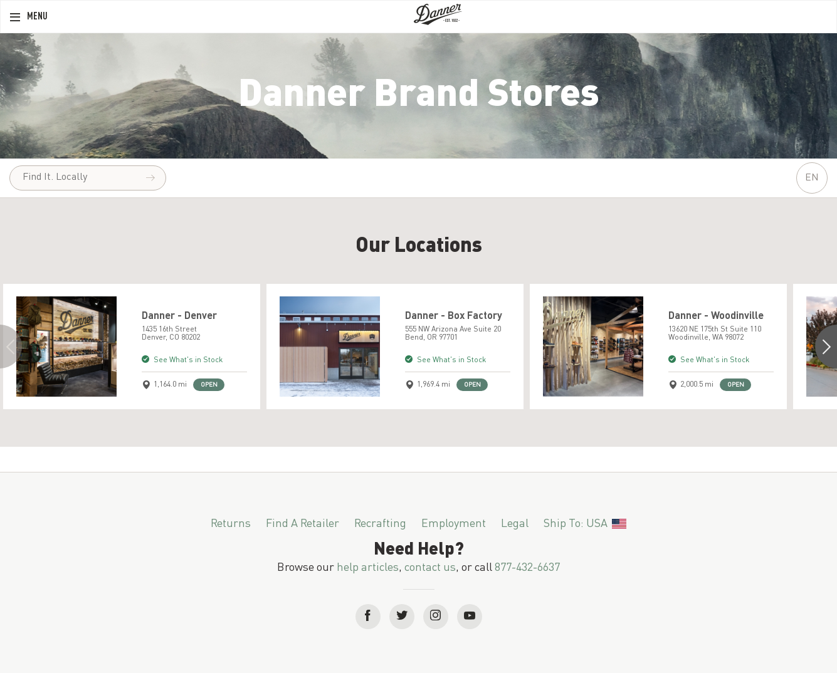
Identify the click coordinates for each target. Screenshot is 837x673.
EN (812, 178)
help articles (368, 567)
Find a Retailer (302, 524)
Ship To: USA (585, 524)
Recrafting (380, 524)
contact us (430, 567)
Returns (231, 524)
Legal (515, 524)
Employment (453, 524)
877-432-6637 (527, 567)
